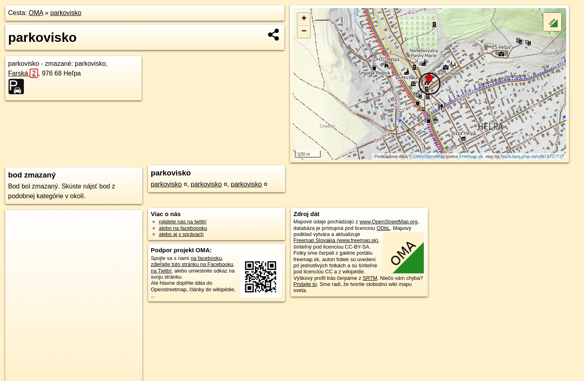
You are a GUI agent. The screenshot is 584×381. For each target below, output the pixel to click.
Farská (23, 73)
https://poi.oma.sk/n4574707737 (533, 156)
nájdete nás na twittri (182, 222)
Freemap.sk (471, 156)
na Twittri (161, 271)
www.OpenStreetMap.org (388, 222)
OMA (36, 12)
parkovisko (65, 12)
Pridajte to (305, 284)
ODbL (383, 228)
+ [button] (304, 19)
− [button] (304, 32)
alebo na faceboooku (183, 228)
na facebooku (206, 258)
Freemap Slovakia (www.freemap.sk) (336, 240)
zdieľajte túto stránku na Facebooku (192, 264)
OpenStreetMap (429, 156)
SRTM (370, 278)
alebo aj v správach (181, 234)
